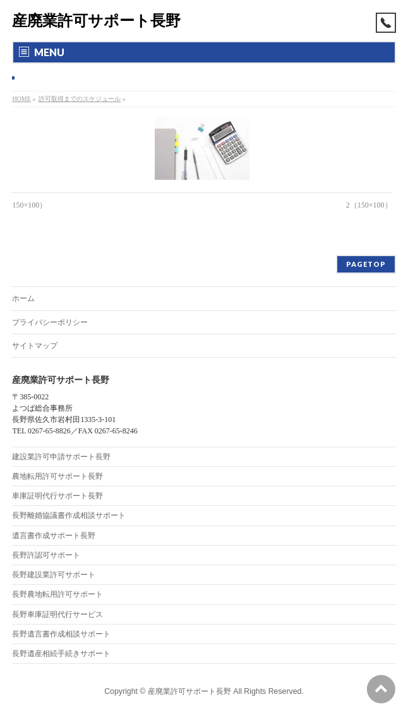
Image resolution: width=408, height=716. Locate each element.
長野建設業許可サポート (53, 574)
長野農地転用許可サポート (57, 594)
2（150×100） (369, 205)
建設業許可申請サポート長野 (61, 456)
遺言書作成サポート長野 (53, 535)
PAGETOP (366, 264)
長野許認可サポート (46, 555)
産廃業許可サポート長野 (96, 20)
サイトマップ (34, 345)
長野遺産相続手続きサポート (61, 653)
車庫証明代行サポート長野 (57, 495)
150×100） (29, 205)
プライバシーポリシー (50, 322)
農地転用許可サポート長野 (57, 476)
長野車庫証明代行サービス (57, 614)
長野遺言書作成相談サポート (61, 634)
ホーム (23, 298)
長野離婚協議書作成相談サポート (69, 515)
